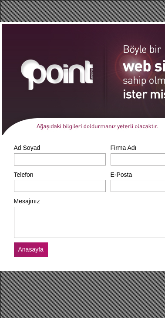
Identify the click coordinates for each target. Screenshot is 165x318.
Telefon (24, 174)
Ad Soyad (27, 147)
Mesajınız (27, 201)
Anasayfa (31, 249)
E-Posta (121, 174)
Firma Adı (124, 147)
